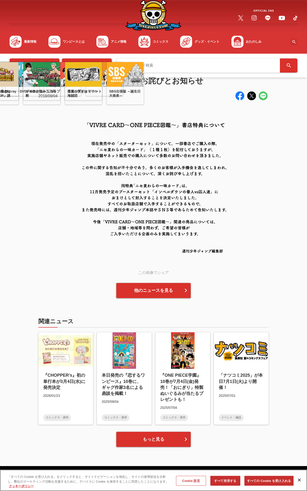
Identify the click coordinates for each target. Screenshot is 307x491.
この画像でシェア (153, 273)
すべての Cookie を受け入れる (269, 483)
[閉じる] (299, 482)
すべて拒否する (225, 483)
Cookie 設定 (191, 483)
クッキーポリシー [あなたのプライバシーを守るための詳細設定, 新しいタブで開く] (21, 488)
